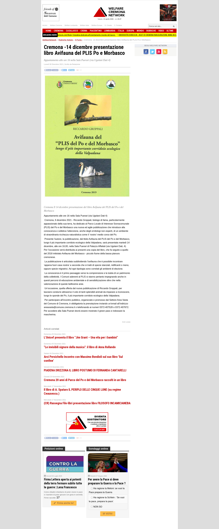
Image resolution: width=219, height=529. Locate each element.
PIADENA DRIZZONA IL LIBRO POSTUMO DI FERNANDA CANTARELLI (85, 370)
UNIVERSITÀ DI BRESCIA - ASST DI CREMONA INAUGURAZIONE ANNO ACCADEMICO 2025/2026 (158, 35)
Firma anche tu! (64, 503)
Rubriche (151, 30)
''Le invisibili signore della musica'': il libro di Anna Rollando (80, 347)
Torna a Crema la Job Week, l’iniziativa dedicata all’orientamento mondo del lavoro (85, 35)
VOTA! (107, 513)
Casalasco (72, 30)
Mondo (140, 30)
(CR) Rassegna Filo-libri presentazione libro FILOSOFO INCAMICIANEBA (87, 403)
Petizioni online (54, 448)
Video (161, 30)
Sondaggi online (98, 448)
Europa (130, 30)
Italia (121, 30)
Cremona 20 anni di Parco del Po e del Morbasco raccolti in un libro (85, 380)
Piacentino (96, 30)
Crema (83, 30)
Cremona (58, 30)
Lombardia (109, 30)
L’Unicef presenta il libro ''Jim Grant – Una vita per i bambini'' (81, 337)
